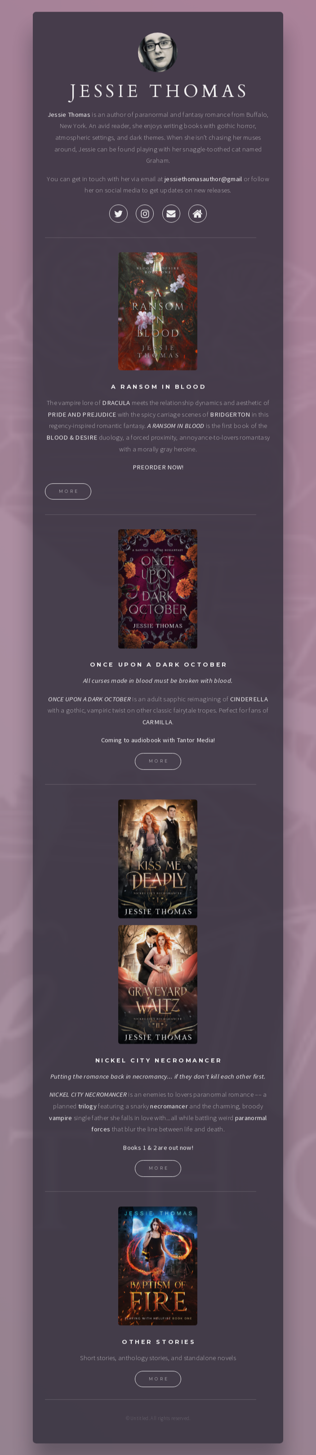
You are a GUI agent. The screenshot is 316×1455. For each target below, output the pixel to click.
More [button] (69, 492)
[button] (118, 215)
